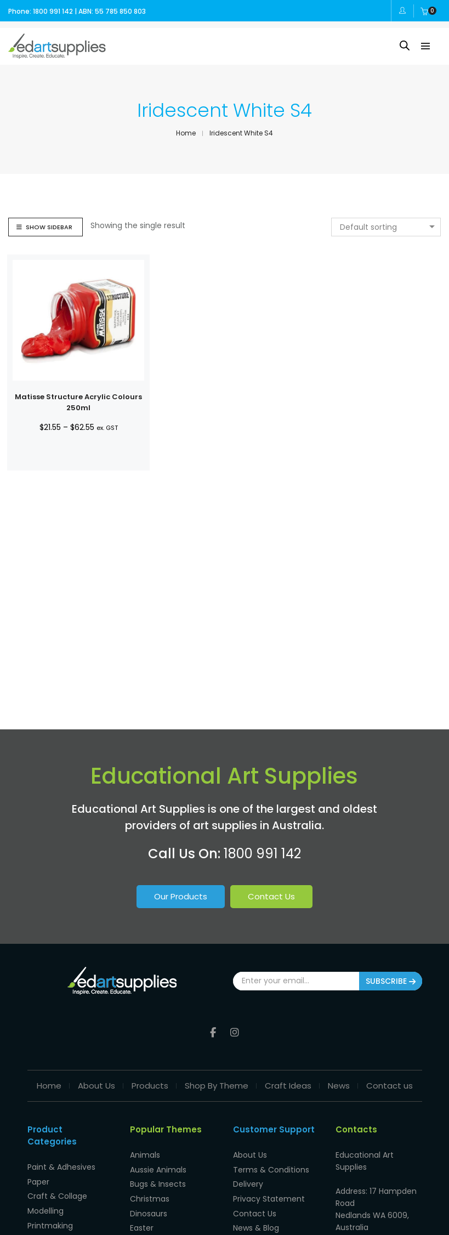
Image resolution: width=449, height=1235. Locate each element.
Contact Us (271, 896)
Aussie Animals (158, 1164)
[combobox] (386, 227)
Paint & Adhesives (61, 1163)
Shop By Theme (216, 1082)
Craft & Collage (57, 1190)
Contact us (389, 1082)
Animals (145, 1151)
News (339, 1082)
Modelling (45, 1204)
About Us (96, 1082)
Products (150, 1082)
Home (49, 1082)
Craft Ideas (288, 1082)
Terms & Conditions (271, 1164)
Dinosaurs (148, 1205)
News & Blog (256, 1219)
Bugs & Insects (158, 1178)
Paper (38, 1176)
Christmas (149, 1192)
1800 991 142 (262, 854)
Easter (142, 1219)
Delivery (248, 1178)
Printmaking (50, 1218)
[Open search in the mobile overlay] (404, 45)
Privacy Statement (269, 1192)
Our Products (180, 896)
